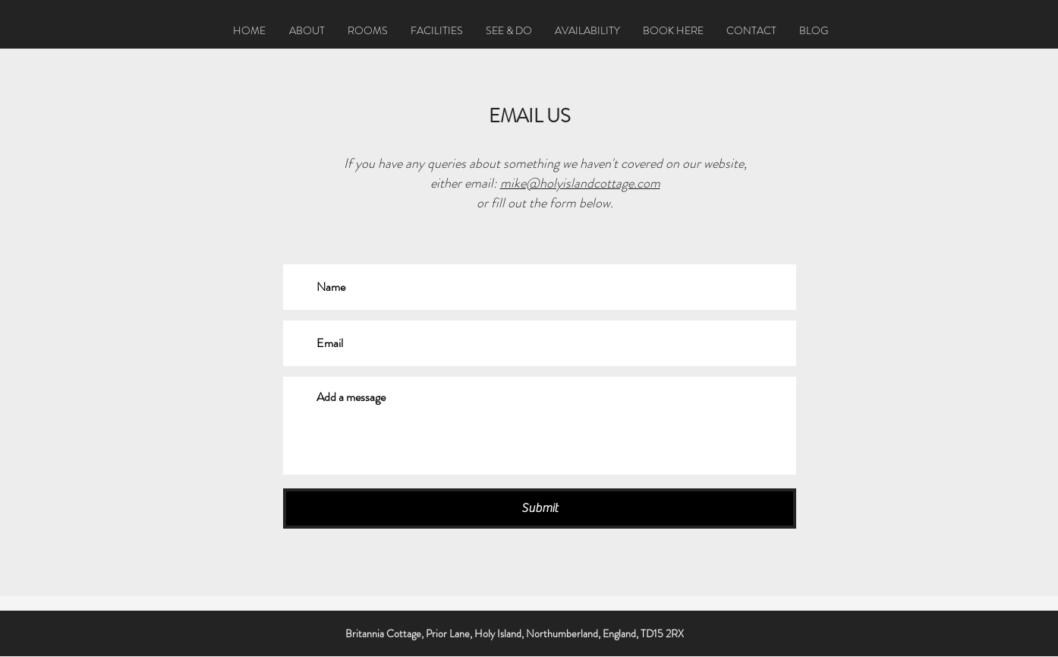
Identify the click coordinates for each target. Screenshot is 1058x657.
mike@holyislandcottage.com (580, 183)
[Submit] (539, 508)
